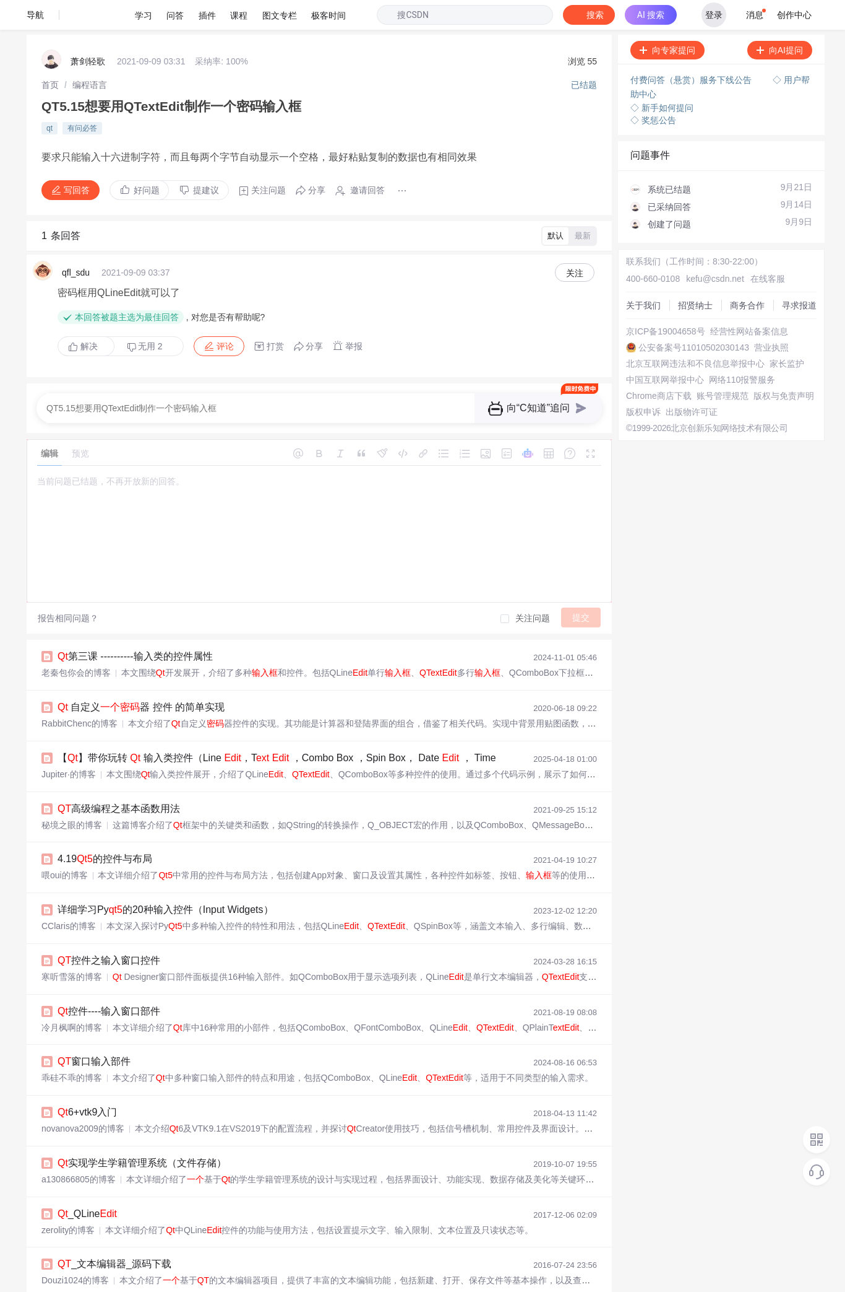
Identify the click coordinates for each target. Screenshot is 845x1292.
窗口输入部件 (94, 1000)
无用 (145, 299)
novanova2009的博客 (82, 1065)
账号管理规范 (644, 388)
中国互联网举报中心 (657, 354)
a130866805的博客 (78, 1114)
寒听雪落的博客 (71, 918)
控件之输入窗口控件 (109, 902)
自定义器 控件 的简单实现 (141, 658)
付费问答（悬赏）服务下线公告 (692, 50)
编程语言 (89, 53)
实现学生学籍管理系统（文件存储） (142, 1098)
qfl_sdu (76, 233)
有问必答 (82, 92)
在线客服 (747, 232)
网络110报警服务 (651, 365)
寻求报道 (635, 276)
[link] (50, 53)
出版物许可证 (644, 421)
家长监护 (635, 343)
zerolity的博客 (68, 1163)
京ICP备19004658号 (657, 287)
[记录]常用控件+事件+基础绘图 (131, 1245)
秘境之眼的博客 (71, 772)
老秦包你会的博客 (76, 625)
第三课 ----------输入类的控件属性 (135, 609)
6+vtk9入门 (87, 1049)
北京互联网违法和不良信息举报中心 (687, 332)
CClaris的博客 (68, 870)
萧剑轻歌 (88, 31)
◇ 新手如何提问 (661, 74)
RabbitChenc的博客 (79, 674)
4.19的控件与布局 (105, 805)
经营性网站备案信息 (657, 298)
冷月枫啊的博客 (71, 967)
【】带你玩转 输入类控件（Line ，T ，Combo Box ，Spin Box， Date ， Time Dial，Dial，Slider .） (334, 707)
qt (49, 92)
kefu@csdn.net (701, 232)
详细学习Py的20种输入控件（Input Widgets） (165, 854)
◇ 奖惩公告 (653, 87)
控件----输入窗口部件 (109, 951)
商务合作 (635, 265)
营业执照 (635, 321)
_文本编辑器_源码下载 (114, 1196)
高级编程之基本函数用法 (119, 756)
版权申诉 (635, 410)
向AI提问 (780, 20)
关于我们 (635, 243)
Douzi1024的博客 (75, 1212)
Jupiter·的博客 (68, 723)
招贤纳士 (635, 254)
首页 (50, 53)
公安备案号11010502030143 (673, 310)
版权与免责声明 (648, 399)
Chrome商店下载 (651, 377)
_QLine (87, 1147)
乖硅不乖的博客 (71, 1016)
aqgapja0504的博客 (79, 1261)
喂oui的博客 (64, 821)
